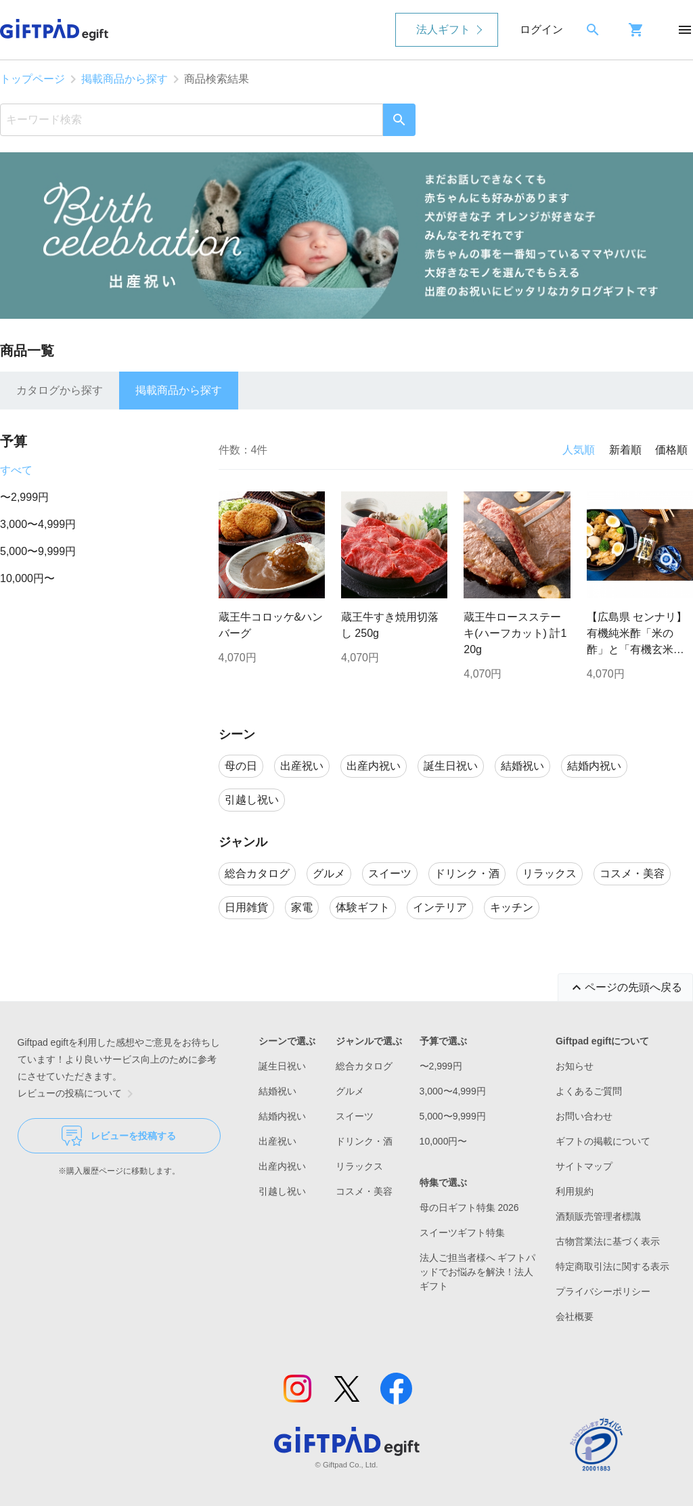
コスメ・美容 (364, 1191)
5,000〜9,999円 (38, 551)
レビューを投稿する (119, 1136)
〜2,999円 (24, 497)
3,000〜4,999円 (38, 524)
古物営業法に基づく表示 (608, 1241)
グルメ (350, 1091)
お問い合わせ (584, 1116)
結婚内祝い (282, 1116)
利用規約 (575, 1191)
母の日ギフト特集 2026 (469, 1207)
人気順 (578, 450)
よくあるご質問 (589, 1091)
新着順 (625, 450)
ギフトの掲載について (603, 1141)
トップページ (32, 79)
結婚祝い (277, 1091)
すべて (16, 470)
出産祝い (277, 1141)
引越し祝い (282, 1191)
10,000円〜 (27, 578)
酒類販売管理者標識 (598, 1216)
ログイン (541, 29)
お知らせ (575, 1066)
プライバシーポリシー (603, 1291)
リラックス (359, 1166)
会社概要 (575, 1316)
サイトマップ (584, 1166)
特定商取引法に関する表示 (612, 1266)
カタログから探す (59, 390)
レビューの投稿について (78, 1094)
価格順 (671, 450)
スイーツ (355, 1116)
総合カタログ (364, 1066)
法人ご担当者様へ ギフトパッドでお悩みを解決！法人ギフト (478, 1271)
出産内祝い (282, 1166)
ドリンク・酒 (364, 1141)
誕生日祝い (282, 1066)
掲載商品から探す (124, 79)
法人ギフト (443, 29)
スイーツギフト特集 (462, 1232)
